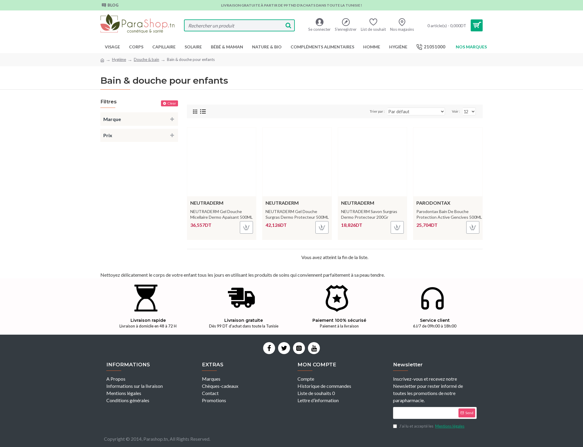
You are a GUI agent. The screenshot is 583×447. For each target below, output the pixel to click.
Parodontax (433, 203)
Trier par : (386, 111)
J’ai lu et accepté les (429, 426)
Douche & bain (146, 59)
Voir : (457, 111)
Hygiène (119, 59)
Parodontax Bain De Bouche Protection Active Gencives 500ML (449, 214)
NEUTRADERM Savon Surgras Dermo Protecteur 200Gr (369, 214)
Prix (107, 135)
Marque (112, 119)
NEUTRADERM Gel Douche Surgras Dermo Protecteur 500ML (297, 214)
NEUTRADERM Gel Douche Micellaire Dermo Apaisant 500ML (221, 214)
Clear (171, 103)
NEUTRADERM (206, 203)
